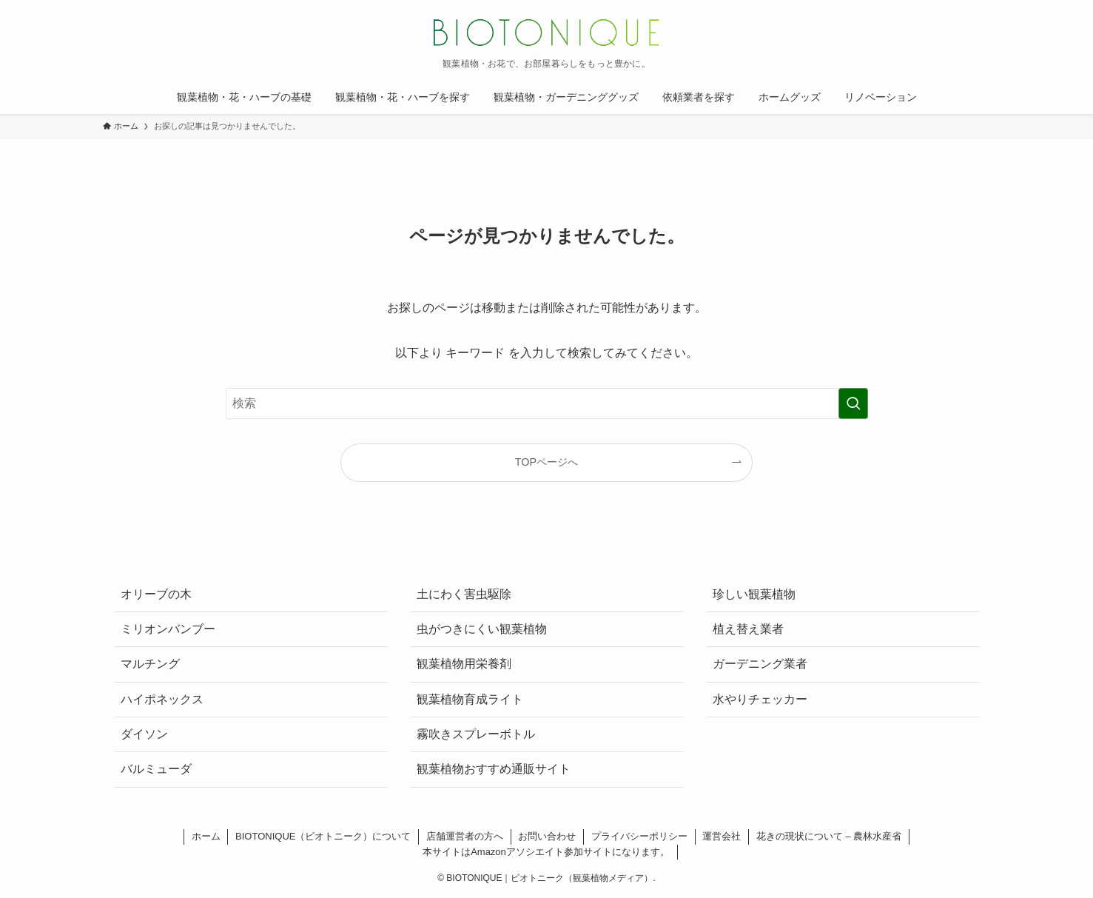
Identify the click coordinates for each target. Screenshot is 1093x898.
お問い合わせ (547, 836)
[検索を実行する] (853, 403)
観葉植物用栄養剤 (464, 663)
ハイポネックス (162, 699)
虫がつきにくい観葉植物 (482, 629)
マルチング (150, 663)
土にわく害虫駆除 (464, 594)
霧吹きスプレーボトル (476, 734)
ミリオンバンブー (168, 629)
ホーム (206, 836)
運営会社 (721, 836)
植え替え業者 (748, 629)
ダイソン (144, 734)
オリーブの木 (156, 594)
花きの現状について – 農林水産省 (828, 836)
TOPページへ (546, 462)
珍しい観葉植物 (754, 594)
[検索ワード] (547, 403)
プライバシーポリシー (639, 836)
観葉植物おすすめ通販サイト (494, 769)
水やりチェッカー (760, 699)
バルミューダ (156, 769)
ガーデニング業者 (760, 663)
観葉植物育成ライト (470, 699)
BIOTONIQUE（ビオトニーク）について (323, 836)
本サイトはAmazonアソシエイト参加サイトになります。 (546, 851)
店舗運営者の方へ (464, 836)
